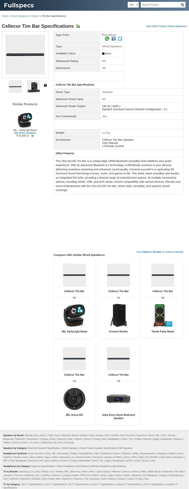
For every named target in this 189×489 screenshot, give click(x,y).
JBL (157, 435)
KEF (107, 435)
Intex (91, 471)
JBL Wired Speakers (25, 132)
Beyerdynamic (147, 453)
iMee (58, 479)
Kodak (75, 475)
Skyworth (136, 475)
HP (40, 460)
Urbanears (161, 453)
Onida (143, 471)
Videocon (116, 471)
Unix (60, 442)
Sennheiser (32, 439)
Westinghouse (176, 475)
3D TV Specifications (79, 484)
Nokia (55, 457)
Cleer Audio (165, 457)
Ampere (100, 435)
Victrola (171, 435)
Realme (17, 457)
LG (30, 442)
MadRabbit (114, 439)
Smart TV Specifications (103, 484)
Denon (116, 453)
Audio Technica (35, 453)
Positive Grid (117, 435)
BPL (67, 471)
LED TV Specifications (32, 484)
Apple (156, 439)
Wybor (126, 475)
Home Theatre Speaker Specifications (98, 448)
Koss (180, 453)
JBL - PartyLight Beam (25, 130)
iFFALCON (85, 475)
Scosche (130, 435)
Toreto (124, 439)
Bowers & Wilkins (113, 457)
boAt (104, 439)
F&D (163, 435)
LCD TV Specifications (56, 484)
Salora (135, 471)
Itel (144, 475)
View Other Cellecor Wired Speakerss (166, 26)
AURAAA (14, 479)
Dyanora (61, 439)
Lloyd (98, 471)
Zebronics (20, 439)
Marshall (66, 435)
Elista (52, 439)
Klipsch (172, 453)
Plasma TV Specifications (129, 484)
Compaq (44, 439)
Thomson (18, 475)
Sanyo (103, 475)
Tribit (50, 435)
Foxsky (96, 439)
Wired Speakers (19, 16)
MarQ (40, 457)
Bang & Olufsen (79, 435)
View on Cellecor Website (159, 252)
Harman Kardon (83, 457)
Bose (151, 435)
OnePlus (7, 457)
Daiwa (119, 475)
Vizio (91, 435)
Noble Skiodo (154, 471)
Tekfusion (126, 453)
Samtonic (94, 479)
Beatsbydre (166, 439)
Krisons (87, 439)
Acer (5, 479)
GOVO (15, 442)
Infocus (126, 471)
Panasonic (98, 457)
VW (86, 479)
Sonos (43, 435)
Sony (57, 435)
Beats (136, 453)
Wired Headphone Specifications (73, 466)
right (45, 85)
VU (52, 471)
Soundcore (141, 435)
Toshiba (59, 471)
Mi (55, 442)
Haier (84, 471)
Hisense (147, 439)
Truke (141, 457)
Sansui (106, 471)
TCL (131, 439)
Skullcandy (46, 442)
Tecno (32, 457)
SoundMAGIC (86, 453)
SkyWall (36, 479)
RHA (134, 457)
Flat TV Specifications (154, 484)
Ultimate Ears (31, 435)
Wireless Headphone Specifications (108, 466)
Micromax (75, 471)
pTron (36, 442)
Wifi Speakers (126, 448)
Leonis (130, 479)
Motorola (29, 475)
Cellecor (35, 16)
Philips (138, 439)
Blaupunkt (8, 439)
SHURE (154, 457)
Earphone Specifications (43, 466)
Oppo (47, 457)
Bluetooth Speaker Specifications (44, 448)
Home (5, 16)
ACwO (24, 442)
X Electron (78, 479)
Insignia (163, 475)
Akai (146, 479)
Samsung (69, 442)
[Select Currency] (133, 5)
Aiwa (69, 439)
